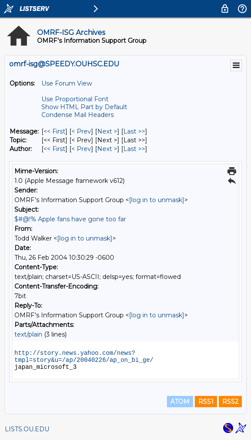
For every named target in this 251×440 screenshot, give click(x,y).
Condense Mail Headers (77, 115)
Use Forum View (66, 83)
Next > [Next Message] (107, 131)
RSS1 (206, 402)
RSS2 (230, 402)
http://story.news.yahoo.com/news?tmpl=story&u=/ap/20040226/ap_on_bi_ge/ (83, 357)
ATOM (180, 402)
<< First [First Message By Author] (54, 149)
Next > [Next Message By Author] (107, 149)
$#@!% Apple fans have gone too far (70, 219)
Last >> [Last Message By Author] (134, 149)
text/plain (28, 334)
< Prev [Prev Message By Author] (81, 149)
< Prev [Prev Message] (81, 131)
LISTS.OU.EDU (27, 429)
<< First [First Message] (54, 131)
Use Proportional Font (75, 99)
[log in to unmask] (156, 200)
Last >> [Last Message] (134, 131)
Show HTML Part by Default (84, 107)
